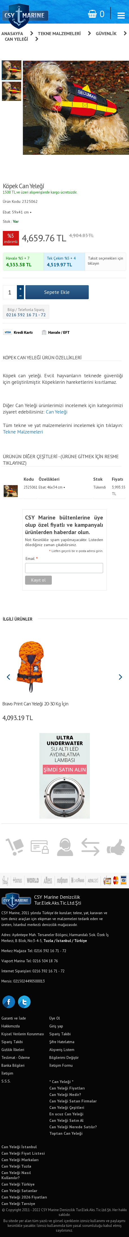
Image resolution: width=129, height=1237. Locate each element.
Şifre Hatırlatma (61, 1041)
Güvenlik (106, 33)
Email (32, 558)
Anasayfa (12, 33)
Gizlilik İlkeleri (12, 1049)
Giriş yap (56, 1026)
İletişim (7, 1073)
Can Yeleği (16, 39)
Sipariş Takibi (12, 1041)
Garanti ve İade (13, 1018)
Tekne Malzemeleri (59, 33)
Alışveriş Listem (61, 1049)
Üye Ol (54, 1018)
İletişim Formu (61, 1065)
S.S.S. (6, 1081)
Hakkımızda (10, 1026)
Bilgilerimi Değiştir (64, 1057)
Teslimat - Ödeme (15, 1057)
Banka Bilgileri (13, 1065)
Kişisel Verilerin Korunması (22, 1033)
